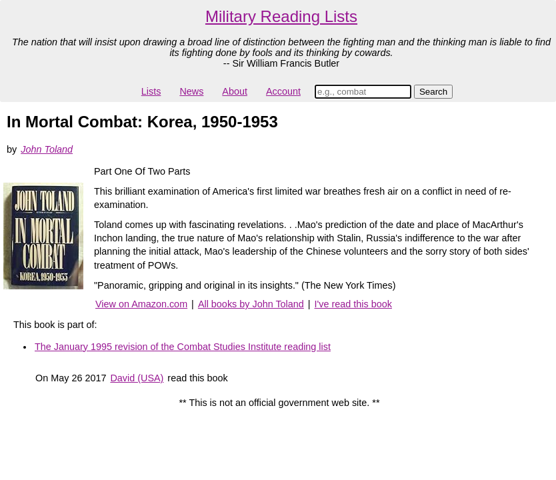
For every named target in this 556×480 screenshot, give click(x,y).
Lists (151, 91)
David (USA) (136, 378)
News (191, 91)
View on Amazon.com (141, 304)
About (234, 91)
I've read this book (353, 304)
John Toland (47, 149)
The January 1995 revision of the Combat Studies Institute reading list (183, 346)
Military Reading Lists (281, 16)
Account (283, 91)
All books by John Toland (251, 304)
